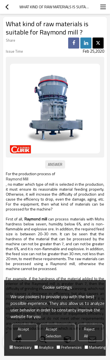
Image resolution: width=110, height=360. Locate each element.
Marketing (95, 347)
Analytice (44, 347)
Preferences (69, 347)
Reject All (89, 332)
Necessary (20, 347)
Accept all (23, 332)
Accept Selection (53, 332)
